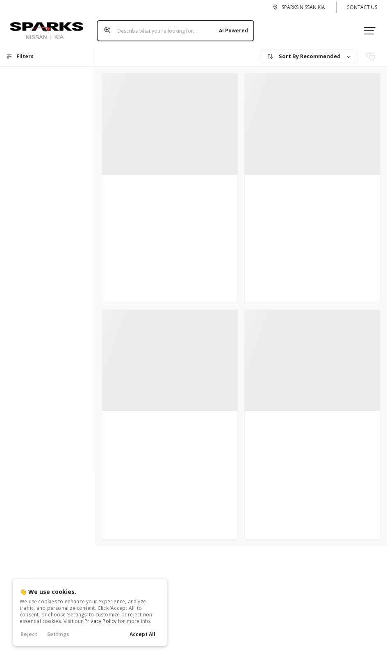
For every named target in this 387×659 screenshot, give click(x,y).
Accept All (142, 634)
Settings (58, 634)
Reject (28, 634)
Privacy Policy (100, 621)
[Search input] (172, 27)
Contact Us (361, 7)
